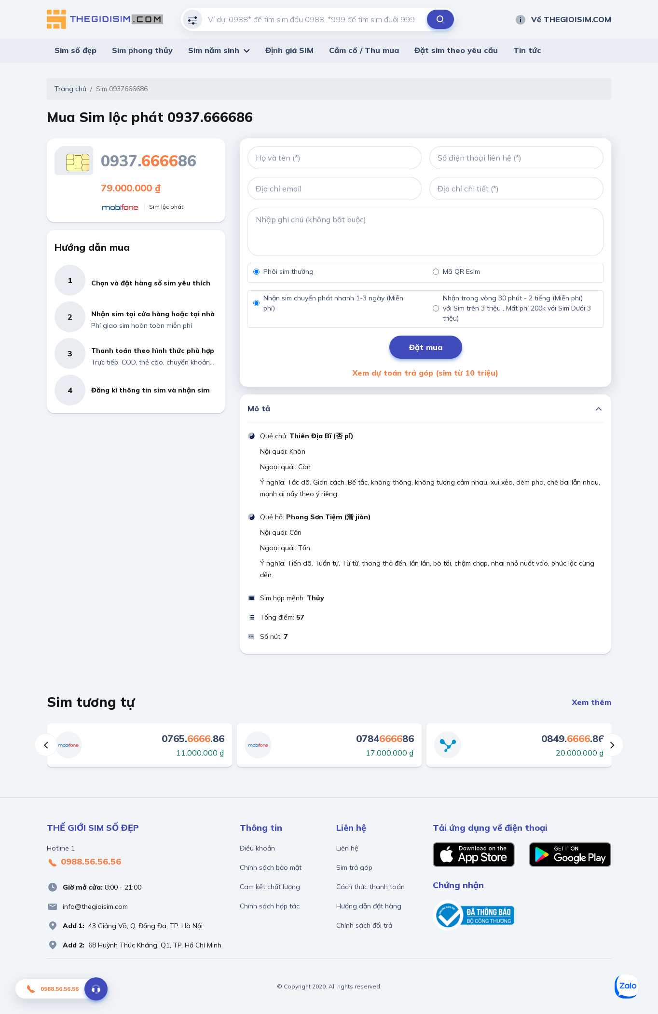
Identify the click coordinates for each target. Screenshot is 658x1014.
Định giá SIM (289, 50)
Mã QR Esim (461, 271)
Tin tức (527, 50)
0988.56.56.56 (84, 862)
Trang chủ (70, 88)
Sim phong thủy (142, 50)
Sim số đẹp (75, 50)
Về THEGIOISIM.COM (563, 19)
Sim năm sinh (213, 50)
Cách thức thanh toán (370, 886)
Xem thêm (591, 702)
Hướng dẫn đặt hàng (368, 906)
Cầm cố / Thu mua (364, 50)
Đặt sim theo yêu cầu (456, 50)
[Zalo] (627, 986)
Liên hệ (347, 848)
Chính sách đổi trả (364, 925)
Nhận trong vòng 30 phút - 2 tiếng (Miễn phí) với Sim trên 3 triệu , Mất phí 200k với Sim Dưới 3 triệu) (517, 308)
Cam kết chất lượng (270, 886)
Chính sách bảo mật (271, 867)
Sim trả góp (354, 867)
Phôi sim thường (288, 271)
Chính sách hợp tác (270, 906)
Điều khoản (257, 848)
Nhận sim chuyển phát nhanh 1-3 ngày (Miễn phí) (333, 303)
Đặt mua (425, 347)
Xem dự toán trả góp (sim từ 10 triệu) (425, 373)
